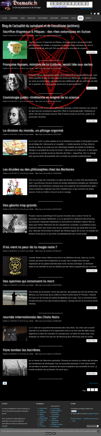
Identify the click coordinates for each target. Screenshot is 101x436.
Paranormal (14, 18)
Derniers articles (76, 418)
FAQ (73, 421)
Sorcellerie (31, 18)
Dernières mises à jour (91, 418)
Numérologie (55, 409)
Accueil (4, 18)
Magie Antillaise (56, 410)
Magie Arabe (54, 18)
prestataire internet (93, 413)
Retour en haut (91, 426)
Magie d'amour (42, 18)
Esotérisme (64, 18)
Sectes (73, 18)
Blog (80, 18)
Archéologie (55, 426)
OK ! (54, 433)
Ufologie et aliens (57, 424)
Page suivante (93, 383)
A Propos (88, 18)
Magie (23, 18)
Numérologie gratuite (86, 8)
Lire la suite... (92, 52)
